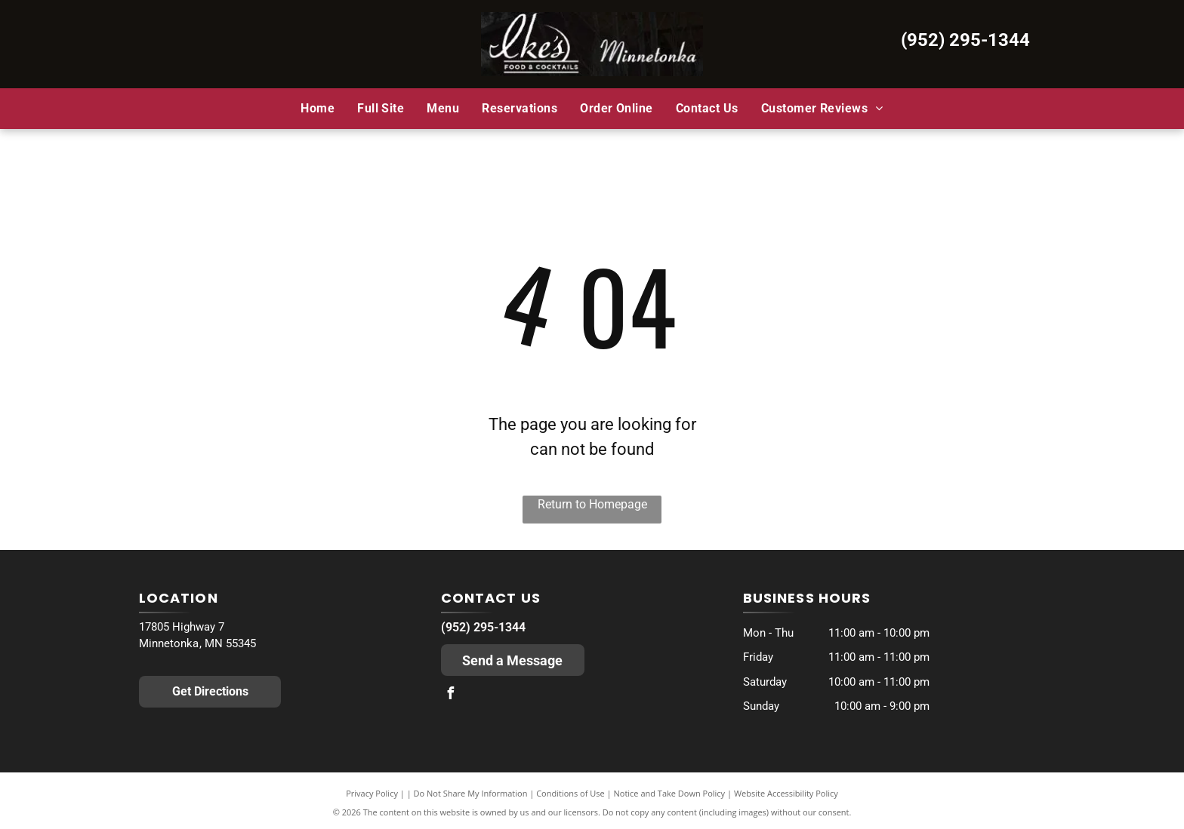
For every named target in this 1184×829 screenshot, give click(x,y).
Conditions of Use (570, 793)
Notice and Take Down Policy (670, 793)
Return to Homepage (592, 504)
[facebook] (451, 695)
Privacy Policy (372, 793)
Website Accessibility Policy (786, 793)
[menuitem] (317, 108)
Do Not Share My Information (471, 793)
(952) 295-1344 (965, 40)
